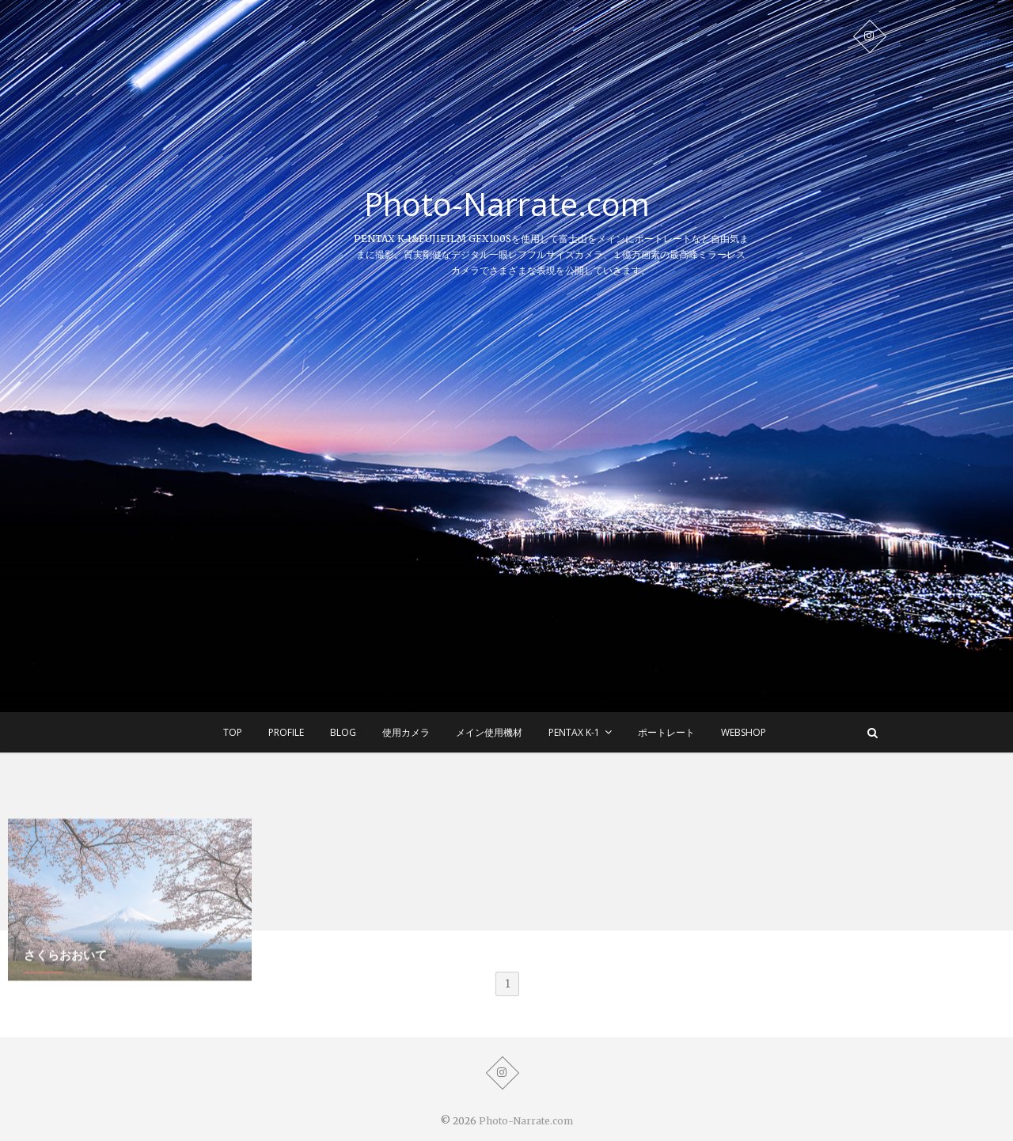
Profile (286, 732)
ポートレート (666, 732)
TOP (232, 732)
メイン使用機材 (489, 732)
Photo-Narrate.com (507, 204)
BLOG (343, 732)
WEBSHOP (743, 732)
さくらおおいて (65, 985)
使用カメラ (406, 732)
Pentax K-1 (574, 732)
